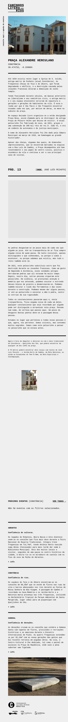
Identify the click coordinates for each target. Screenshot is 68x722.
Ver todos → (59, 501)
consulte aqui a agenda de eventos (4, 31)
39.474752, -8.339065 (20, 67)
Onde (39, 169)
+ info (11, 562)
